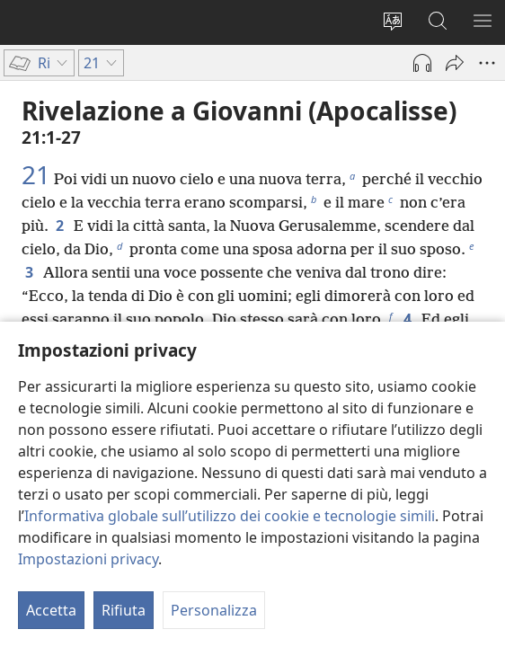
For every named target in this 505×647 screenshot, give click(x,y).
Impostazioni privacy (88, 559)
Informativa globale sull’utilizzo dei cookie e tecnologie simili (229, 516)
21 (36, 174)
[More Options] (487, 63)
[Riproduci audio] (422, 63)
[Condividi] (455, 63)
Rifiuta (124, 610)
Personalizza (214, 610)
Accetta (51, 610)
